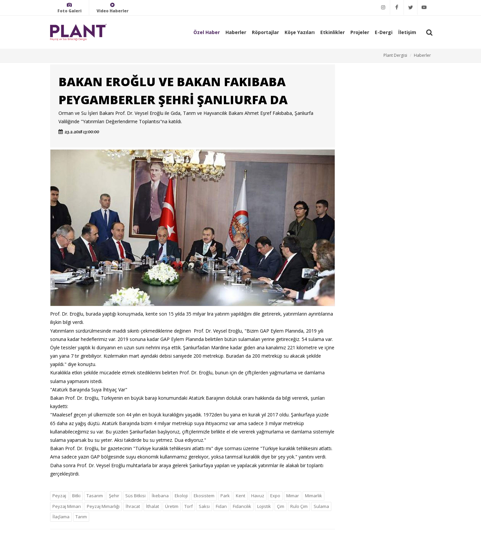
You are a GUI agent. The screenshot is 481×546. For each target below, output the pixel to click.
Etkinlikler (332, 32)
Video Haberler (113, 8)
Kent (240, 496)
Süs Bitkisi (135, 496)
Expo (275, 496)
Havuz (257, 496)
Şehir (114, 496)
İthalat (152, 506)
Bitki (76, 496)
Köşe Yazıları (300, 32)
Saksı (204, 506)
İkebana (160, 496)
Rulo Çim (299, 506)
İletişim (407, 32)
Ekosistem (204, 496)
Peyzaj (59, 496)
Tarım (81, 517)
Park (225, 496)
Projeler (359, 32)
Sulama (321, 506)
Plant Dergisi (395, 55)
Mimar (292, 496)
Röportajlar (265, 32)
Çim (280, 506)
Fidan (221, 506)
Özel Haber (206, 32)
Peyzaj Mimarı (66, 506)
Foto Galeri (69, 8)
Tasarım (95, 496)
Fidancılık (242, 506)
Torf (188, 506)
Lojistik (264, 506)
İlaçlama (60, 517)
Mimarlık (313, 496)
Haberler (235, 32)
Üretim (171, 506)
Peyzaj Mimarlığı (103, 506)
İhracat (133, 506)
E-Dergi (383, 32)
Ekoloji (181, 496)
